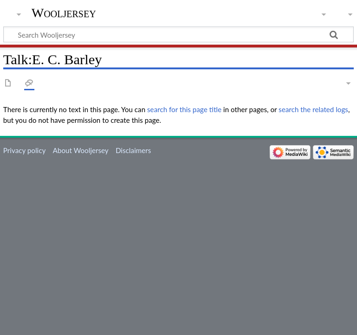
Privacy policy (24, 150)
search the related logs (313, 109)
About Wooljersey (80, 150)
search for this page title (184, 109)
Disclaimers (133, 150)
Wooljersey (64, 13)
